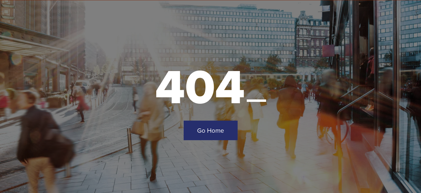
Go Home (210, 130)
